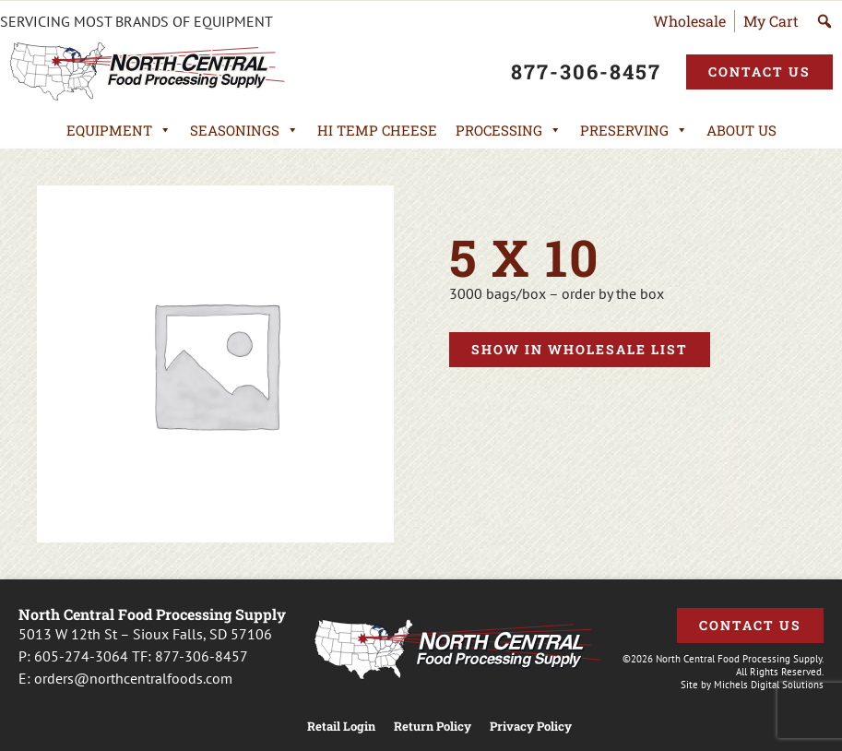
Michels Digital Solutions (769, 684)
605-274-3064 (81, 656)
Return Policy (432, 727)
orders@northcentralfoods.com (133, 678)
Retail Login (341, 727)
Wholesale (689, 20)
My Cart (771, 20)
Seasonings (244, 130)
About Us (741, 130)
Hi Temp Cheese (377, 130)
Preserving (634, 130)
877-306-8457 (201, 656)
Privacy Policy (531, 727)
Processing (509, 130)
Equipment (119, 130)
